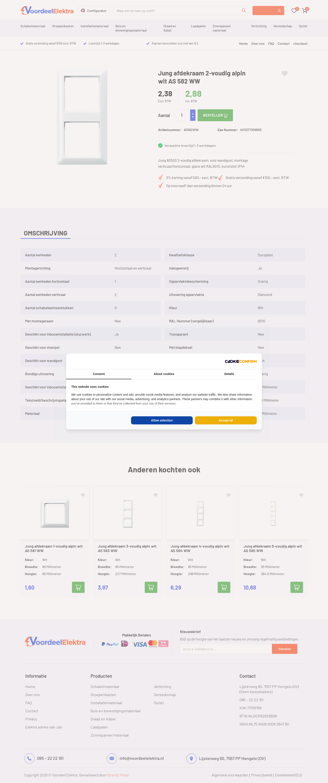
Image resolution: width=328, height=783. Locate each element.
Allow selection (162, 420)
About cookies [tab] (164, 374)
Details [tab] (229, 374)
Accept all (226, 420)
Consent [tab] (99, 374)
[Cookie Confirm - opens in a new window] (241, 361)
